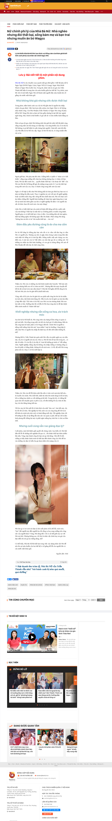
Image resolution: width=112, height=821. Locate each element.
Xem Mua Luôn (89, 11)
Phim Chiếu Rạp (18, 24)
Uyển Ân (24, 585)
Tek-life (72, 11)
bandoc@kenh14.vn (42, 775)
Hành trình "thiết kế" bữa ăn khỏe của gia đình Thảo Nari (67, 631)
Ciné (12, 11)
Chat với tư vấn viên (51, 810)
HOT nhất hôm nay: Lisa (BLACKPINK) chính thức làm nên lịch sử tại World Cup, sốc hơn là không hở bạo (21, 750)
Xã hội (59, 11)
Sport (33, 764)
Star (8, 11)
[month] (86, 600)
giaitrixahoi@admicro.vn (51, 806)
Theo (42, 562)
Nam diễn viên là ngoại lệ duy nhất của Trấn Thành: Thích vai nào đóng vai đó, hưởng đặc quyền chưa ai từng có (50, 694)
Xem (101, 600)
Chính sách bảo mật (50, 818)
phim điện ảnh (13, 585)
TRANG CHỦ (4, 12)
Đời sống (36, 11)
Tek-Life (86, 764)
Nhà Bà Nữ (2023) (36, 585)
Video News (62, 639)
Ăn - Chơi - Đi (51, 11)
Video (97, 11)
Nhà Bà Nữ (12, 588)
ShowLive (26, 1)
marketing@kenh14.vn (50, 798)
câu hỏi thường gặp (26, 775)
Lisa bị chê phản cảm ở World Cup (50, 748)
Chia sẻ (11, 49)
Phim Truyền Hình (45, 24)
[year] (93, 600)
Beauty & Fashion (26, 11)
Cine (8, 24)
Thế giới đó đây (71, 764)
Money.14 (43, 11)
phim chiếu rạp (63, 585)
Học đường (79, 11)
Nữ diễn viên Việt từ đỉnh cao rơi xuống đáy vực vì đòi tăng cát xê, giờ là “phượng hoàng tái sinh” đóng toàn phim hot (21, 694)
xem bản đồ (11, 797)
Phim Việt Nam (31, 24)
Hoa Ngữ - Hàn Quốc (62, 24)
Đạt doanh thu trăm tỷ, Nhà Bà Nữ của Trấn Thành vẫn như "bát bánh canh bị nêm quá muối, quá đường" (39, 569)
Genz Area (18, 1)
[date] (78, 600)
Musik (17, 11)
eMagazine (9, 1)
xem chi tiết (47, 814)
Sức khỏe (65, 11)
